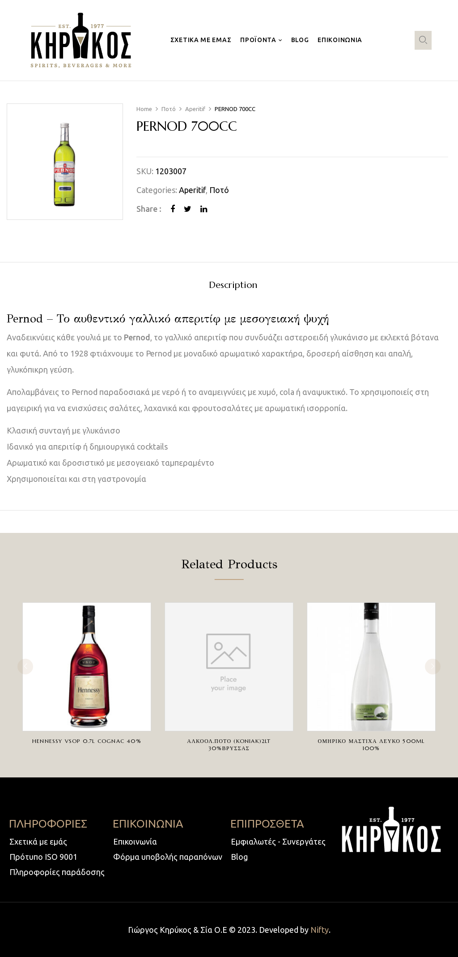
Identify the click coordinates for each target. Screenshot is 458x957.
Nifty (319, 929)
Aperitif (195, 109)
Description (233, 285)
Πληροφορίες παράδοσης (57, 871)
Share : (148, 208)
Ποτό (168, 109)
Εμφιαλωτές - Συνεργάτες (278, 841)
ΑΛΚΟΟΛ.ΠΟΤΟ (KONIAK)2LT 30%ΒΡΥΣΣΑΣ (229, 744)
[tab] (233, 286)
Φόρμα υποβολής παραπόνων (167, 856)
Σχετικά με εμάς (38, 841)
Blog (239, 856)
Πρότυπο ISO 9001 (43, 856)
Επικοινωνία (135, 841)
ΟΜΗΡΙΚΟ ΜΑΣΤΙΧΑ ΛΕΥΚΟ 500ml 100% (371, 744)
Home (144, 109)
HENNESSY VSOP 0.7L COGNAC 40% (86, 741)
